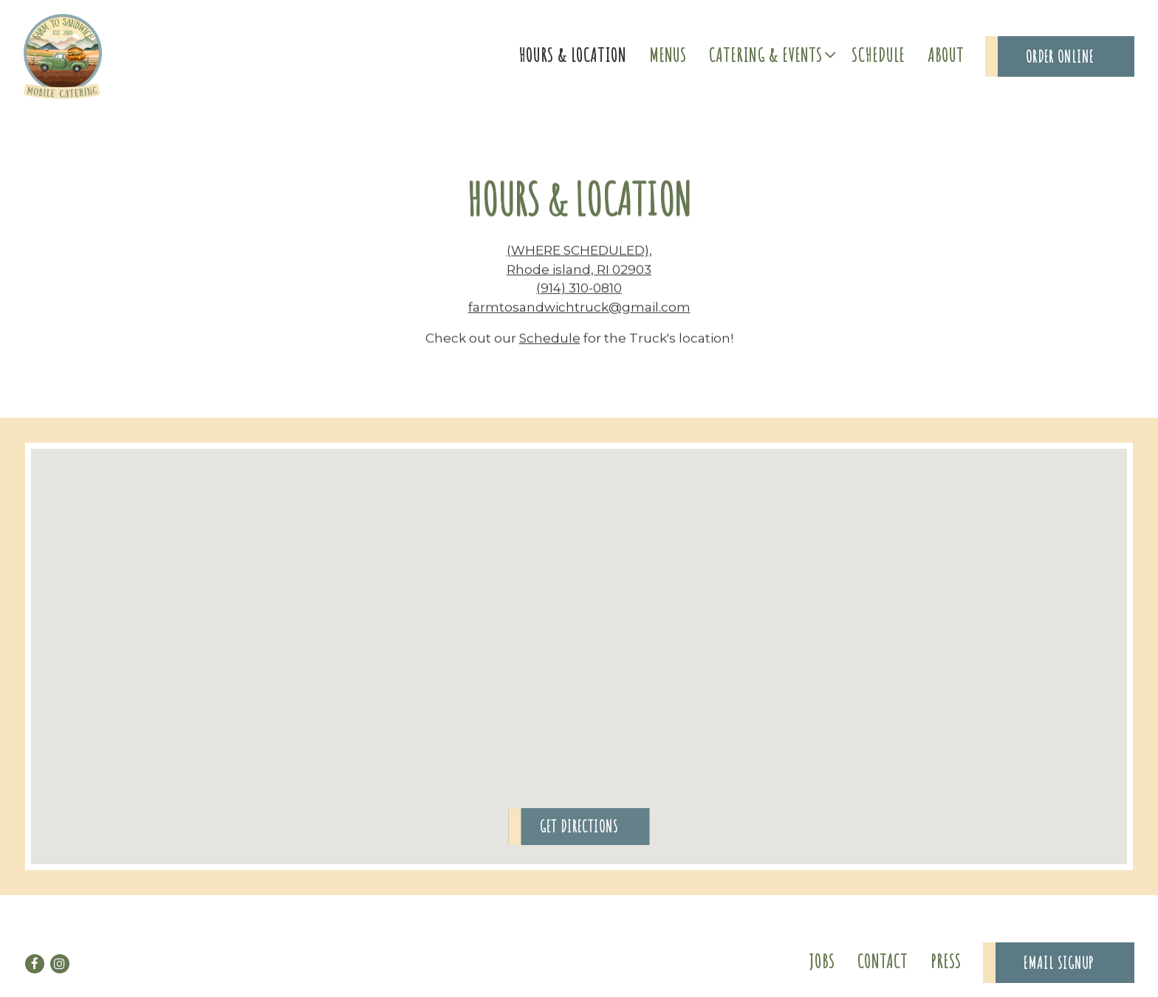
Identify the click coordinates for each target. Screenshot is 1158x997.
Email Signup (1059, 963)
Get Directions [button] (579, 828)
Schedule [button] (878, 54)
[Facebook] (34, 963)
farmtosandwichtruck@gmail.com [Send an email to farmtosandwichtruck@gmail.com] (579, 308)
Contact (882, 961)
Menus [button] (668, 54)
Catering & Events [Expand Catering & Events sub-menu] (770, 53)
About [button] (946, 54)
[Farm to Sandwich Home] (63, 55)
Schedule (549, 339)
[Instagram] (59, 963)
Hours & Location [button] (572, 54)
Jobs (822, 961)
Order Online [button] (1060, 56)
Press (946, 961)
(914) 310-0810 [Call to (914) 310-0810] (579, 289)
